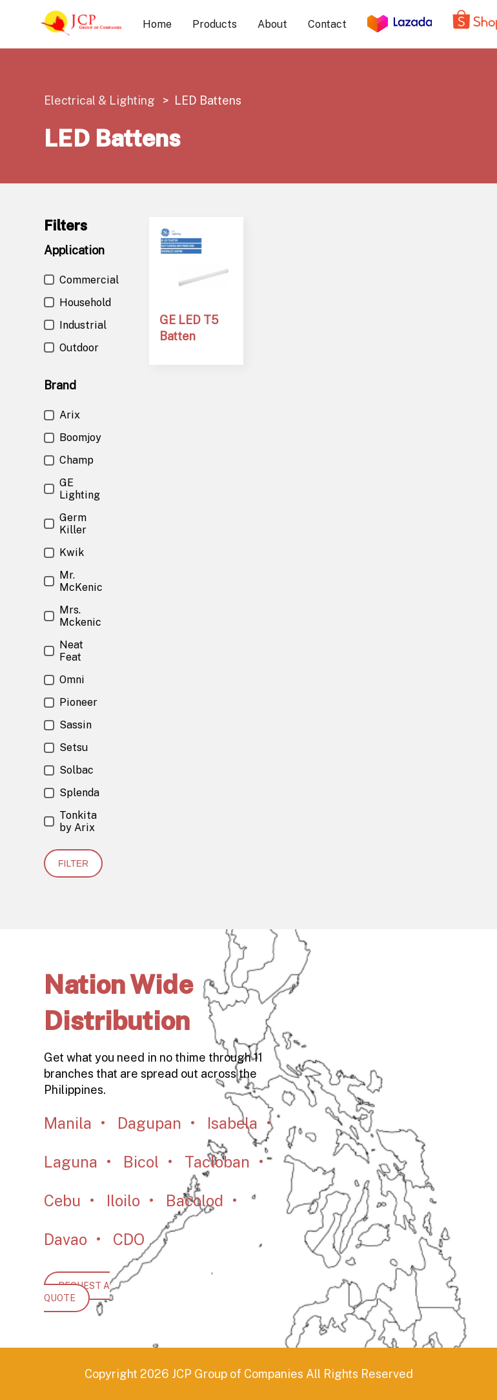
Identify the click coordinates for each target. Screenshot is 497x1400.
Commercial (81, 280)
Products (214, 24)
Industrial (75, 325)
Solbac (69, 770)
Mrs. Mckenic (72, 616)
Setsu (66, 747)
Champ (69, 460)
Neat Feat (63, 651)
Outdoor (71, 348)
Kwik (64, 552)
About (272, 24)
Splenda (71, 793)
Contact (327, 24)
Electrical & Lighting (100, 100)
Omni (64, 680)
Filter (73, 863)
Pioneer (70, 702)
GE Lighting (72, 489)
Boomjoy (72, 437)
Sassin (68, 725)
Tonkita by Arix (70, 821)
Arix (62, 415)
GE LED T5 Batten (189, 328)
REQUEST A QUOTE (77, 1292)
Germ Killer (65, 523)
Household (77, 302)
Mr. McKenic (73, 581)
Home (157, 24)
